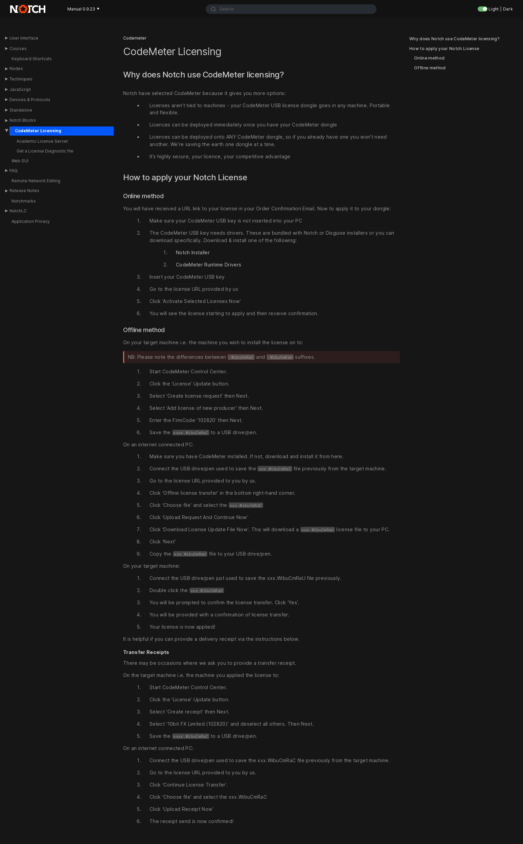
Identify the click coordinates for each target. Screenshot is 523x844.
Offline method (430, 68)
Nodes (16, 68)
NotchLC (18, 210)
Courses (18, 48)
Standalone (20, 110)
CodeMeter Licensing (38, 130)
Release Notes (24, 190)
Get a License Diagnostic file (45, 151)
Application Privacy (31, 221)
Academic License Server (42, 141)
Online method (429, 58)
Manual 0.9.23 (83, 8)
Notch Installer (193, 252)
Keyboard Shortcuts (32, 58)
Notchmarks (24, 201)
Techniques (20, 78)
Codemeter (134, 38)
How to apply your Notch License (444, 48)
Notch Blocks (22, 120)
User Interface (23, 38)
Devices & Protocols (29, 99)
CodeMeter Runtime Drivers (208, 264)
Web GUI (20, 160)
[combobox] (291, 9)
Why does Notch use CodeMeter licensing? (454, 39)
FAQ (13, 170)
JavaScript (20, 89)
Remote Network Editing (36, 180)
